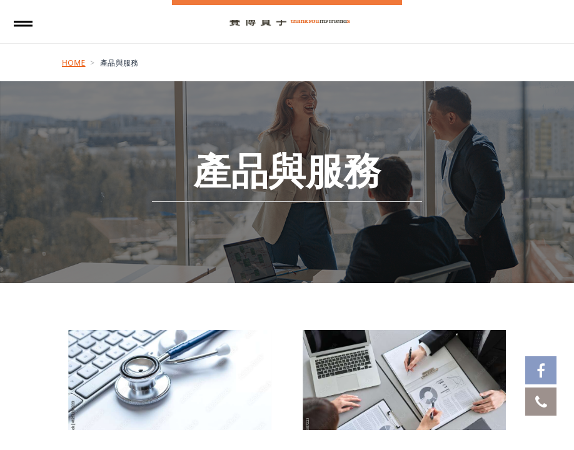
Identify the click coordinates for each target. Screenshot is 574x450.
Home (74, 63)
